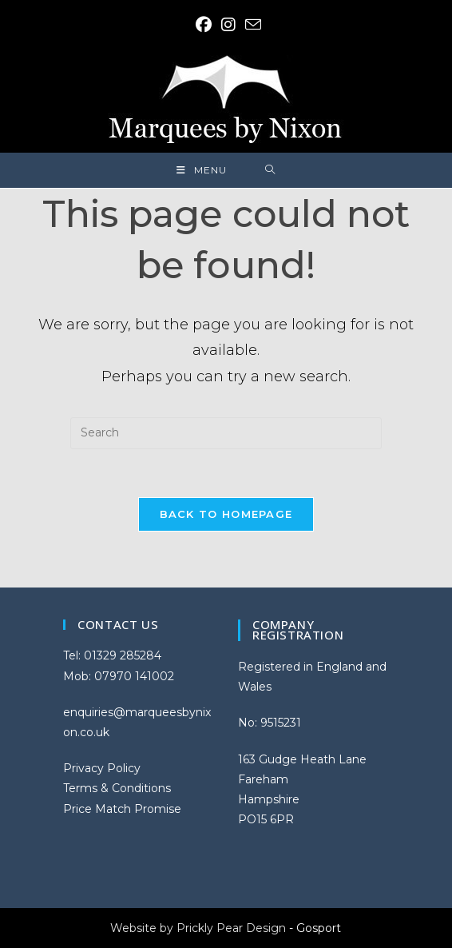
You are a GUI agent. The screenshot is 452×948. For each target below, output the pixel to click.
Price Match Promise (122, 809)
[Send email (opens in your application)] (250, 24)
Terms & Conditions (117, 788)
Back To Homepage (226, 514)
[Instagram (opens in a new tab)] (228, 25)
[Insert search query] (226, 433)
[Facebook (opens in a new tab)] (203, 25)
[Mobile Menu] (201, 170)
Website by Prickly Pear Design (198, 928)
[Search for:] (270, 170)
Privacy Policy (102, 768)
